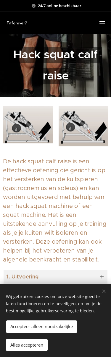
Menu (102, 23)
